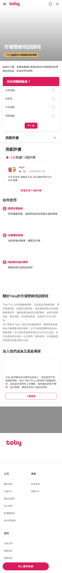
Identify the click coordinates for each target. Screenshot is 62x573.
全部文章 (8, 543)
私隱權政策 (9, 513)
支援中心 (8, 491)
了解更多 (31, 396)
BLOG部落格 (10, 520)
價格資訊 (8, 550)
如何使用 (35, 484)
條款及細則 (9, 498)
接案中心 (35, 491)
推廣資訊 (8, 558)
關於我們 (8, 484)
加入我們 (8, 506)
